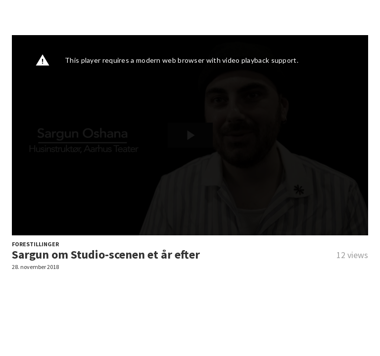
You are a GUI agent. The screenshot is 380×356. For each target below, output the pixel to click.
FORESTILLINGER (35, 244)
